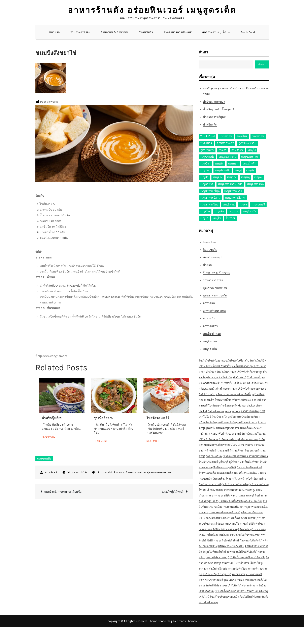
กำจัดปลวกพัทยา (228, 439)
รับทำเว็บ (226, 366)
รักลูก (206, 551)
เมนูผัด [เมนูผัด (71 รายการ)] (250, 170)
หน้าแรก (54, 32)
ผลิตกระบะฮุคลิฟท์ (225, 467)
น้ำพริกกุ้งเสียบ (52, 418)
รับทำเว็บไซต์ (206, 360)
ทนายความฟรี (254, 574)
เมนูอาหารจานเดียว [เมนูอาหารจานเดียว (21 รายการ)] (230, 184)
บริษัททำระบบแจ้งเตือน (231, 546)
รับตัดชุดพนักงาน (219, 422)
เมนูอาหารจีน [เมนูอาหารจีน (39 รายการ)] (255, 184)
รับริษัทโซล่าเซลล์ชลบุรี (225, 529)
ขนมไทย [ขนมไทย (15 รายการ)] (242, 136)
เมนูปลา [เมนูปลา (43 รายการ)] (205, 170)
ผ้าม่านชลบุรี (221, 450)
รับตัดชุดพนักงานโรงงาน (243, 422)
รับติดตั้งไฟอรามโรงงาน (245, 585)
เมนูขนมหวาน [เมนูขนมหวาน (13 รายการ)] (228, 156)
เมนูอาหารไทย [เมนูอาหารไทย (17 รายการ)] (209, 204)
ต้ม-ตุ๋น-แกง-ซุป (212, 257)
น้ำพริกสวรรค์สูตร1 (214, 117)
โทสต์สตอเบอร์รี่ (157, 418)
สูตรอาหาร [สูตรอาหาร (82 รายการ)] (207, 150)
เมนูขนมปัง (44, 458)
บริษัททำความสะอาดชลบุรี (239, 495)
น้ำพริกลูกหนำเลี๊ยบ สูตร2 (218, 109)
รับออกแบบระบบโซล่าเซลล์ (232, 523)
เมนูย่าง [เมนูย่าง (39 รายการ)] (218, 177)
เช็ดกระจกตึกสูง (216, 489)
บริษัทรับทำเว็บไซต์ (210, 366)
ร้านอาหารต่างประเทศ (178, 32)
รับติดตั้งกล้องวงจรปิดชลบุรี (243, 518)
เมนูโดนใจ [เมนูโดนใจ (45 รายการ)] (249, 211)
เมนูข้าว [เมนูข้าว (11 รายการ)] (205, 163)
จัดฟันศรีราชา (253, 546)
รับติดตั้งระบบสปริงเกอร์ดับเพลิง (247, 557)
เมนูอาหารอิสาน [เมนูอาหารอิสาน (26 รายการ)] (210, 197)
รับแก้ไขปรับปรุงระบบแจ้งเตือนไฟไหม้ (231, 596)
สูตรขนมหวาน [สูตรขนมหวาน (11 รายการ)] (247, 143)
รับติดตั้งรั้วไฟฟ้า (258, 540)
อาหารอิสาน (210, 326)
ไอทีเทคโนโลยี (218, 551)
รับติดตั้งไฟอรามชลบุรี (218, 585)
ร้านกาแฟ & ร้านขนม (114, 32)
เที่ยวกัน (249, 579)
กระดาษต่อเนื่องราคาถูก (236, 506)
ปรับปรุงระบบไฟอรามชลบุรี (214, 557)
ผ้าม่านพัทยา (237, 450)
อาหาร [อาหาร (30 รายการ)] (222, 150)
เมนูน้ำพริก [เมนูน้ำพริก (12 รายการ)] (249, 163)
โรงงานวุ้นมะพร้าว (236, 478)
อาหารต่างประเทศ (214, 310)
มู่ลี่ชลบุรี (223, 461)
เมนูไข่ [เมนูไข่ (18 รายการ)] (217, 218)
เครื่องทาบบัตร (242, 383)
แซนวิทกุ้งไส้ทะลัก (173, 491)
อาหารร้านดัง (206, 450)
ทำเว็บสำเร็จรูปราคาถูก (222, 568)
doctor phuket (246, 405)
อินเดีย (241, 579)
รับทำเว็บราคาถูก (226, 371)
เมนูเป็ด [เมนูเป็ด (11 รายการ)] (205, 211)
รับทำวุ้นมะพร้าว (256, 478)
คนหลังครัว (52, 472)
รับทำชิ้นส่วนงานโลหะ (246, 473)
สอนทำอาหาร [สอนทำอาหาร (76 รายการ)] (225, 143)
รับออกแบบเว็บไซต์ (225, 360)
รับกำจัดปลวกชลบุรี (230, 433)
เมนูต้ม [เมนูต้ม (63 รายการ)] (219, 163)
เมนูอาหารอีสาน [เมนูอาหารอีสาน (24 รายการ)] (235, 197)
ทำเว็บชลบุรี (239, 377)
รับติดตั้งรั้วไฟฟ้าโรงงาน (235, 540)
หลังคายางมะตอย (226, 394)
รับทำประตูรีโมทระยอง (253, 529)
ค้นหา (203, 52)
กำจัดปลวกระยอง (248, 439)
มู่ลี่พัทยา (234, 461)
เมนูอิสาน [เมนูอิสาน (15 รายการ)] (229, 204)
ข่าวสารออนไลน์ (250, 411)
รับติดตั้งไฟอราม (256, 551)
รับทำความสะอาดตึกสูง (237, 484)
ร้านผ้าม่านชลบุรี (208, 461)
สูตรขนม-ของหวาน (159, 472)
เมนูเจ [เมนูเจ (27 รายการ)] (243, 204)
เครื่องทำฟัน (257, 383)
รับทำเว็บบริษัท (258, 360)
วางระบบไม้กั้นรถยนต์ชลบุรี (247, 534)
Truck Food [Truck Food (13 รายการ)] (207, 136)
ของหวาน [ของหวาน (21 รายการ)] (258, 136)
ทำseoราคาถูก (228, 388)
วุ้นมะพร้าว (219, 478)
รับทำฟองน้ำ (254, 377)
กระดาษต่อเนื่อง (253, 501)
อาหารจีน (209, 303)
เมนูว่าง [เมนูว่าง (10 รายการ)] (232, 177)
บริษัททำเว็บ (226, 383)
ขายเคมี (256, 399)
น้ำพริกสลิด (210, 124)
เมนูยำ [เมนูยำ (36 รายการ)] (204, 177)
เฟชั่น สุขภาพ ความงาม (251, 444)
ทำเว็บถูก (211, 371)
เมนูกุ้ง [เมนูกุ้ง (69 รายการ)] (252, 150)
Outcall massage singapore (224, 411)
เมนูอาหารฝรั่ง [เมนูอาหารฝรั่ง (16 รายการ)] (233, 191)
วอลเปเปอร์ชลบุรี (215, 456)
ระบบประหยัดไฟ (208, 546)
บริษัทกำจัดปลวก (208, 439)
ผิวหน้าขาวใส (219, 416)
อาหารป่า (209, 318)
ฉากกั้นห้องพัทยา (249, 461)
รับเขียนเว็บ (242, 360)
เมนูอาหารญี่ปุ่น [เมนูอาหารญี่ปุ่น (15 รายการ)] (210, 191)
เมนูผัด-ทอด (210, 341)
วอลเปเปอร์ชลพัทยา (236, 456)
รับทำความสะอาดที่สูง (211, 484)
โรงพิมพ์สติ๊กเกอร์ (225, 399)
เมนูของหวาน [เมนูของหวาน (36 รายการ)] (249, 156)
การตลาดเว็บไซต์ (236, 551)
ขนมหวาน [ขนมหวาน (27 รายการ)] (225, 136)
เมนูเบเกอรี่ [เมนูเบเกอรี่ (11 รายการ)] (258, 204)
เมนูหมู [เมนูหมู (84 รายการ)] (245, 177)
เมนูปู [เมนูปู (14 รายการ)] (238, 170)
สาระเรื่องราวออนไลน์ (224, 444)
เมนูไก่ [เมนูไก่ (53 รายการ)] (204, 218)
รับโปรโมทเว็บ (207, 394)
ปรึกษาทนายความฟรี (211, 579)
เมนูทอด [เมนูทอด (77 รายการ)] (233, 163)
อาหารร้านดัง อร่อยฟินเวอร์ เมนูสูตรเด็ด (152, 10)
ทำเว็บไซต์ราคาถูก (242, 366)
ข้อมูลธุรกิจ (231, 405)
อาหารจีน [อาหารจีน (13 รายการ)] (237, 150)
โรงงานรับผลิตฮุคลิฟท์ (249, 467)
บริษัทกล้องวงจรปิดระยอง (213, 518)
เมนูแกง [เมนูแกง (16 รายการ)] (233, 211)
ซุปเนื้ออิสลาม (103, 418)
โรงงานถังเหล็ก (207, 473)
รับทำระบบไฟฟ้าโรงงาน (235, 563)
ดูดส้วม (232, 416)
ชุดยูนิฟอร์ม (243, 416)
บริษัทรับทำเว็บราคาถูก (250, 371)
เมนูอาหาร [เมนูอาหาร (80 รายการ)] (206, 184)
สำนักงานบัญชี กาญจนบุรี (217, 574)
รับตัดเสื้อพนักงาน (250, 428)
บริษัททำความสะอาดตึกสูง (240, 489)
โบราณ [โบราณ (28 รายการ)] (230, 218)
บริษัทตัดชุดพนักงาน (227, 428)
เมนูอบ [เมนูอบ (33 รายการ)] (258, 177)
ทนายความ (238, 574)
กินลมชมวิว (146, 32)
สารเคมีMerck (243, 399)
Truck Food (248, 32)
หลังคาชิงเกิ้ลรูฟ (245, 394)
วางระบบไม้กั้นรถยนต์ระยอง (215, 534)
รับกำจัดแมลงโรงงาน (254, 433)
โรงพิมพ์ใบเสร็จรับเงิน (231, 501)
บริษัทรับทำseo (246, 388)
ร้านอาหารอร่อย (80, 32)
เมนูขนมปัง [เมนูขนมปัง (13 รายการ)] (207, 156)
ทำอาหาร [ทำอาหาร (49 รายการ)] (206, 143)
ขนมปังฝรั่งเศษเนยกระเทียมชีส (63, 491)
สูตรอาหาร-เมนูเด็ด (214, 32)
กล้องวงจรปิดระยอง (252, 512)
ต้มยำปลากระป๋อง (214, 101)
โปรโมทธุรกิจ (216, 405)
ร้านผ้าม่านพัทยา (258, 456)
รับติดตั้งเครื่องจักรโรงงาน (232, 591)
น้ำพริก (207, 265)
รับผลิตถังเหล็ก (224, 473)
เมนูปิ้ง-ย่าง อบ (212, 333)
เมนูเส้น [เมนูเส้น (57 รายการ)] (219, 211)
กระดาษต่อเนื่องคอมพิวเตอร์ (224, 512)
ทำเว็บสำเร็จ (225, 377)
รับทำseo (261, 388)
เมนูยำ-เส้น (210, 349)
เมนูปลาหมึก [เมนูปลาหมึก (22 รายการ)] (222, 170)
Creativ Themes (187, 621)
